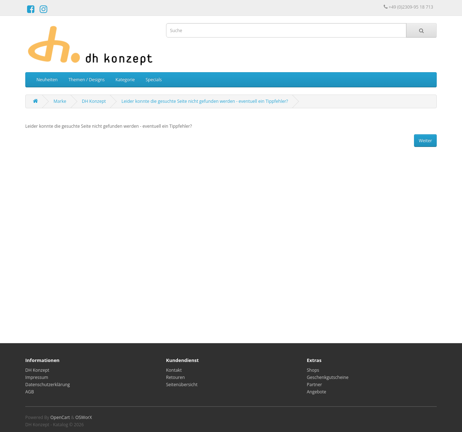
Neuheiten (47, 80)
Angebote (316, 392)
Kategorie (125, 80)
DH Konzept (94, 101)
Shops (313, 370)
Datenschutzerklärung (47, 384)
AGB (29, 392)
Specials (153, 80)
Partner (314, 384)
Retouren (175, 377)
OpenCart (60, 417)
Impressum (36, 377)
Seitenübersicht (181, 384)
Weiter (425, 141)
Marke (59, 101)
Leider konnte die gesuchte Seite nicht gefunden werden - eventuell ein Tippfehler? (204, 101)
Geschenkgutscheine (328, 377)
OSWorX (83, 417)
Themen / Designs (87, 80)
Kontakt (174, 370)
